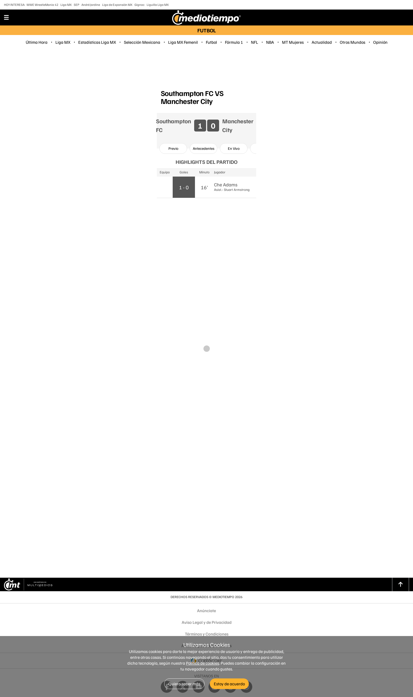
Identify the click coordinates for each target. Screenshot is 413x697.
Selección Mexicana (142, 42)
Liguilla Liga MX (158, 5)
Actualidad (322, 42)
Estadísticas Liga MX (97, 42)
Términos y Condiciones (206, 634)
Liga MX (66, 5)
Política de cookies (202, 663)
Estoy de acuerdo (229, 683)
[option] (173, 148)
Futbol (211, 42)
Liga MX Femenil (183, 42)
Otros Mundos (352, 42)
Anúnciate (206, 610)
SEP (76, 5)
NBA (270, 42)
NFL (254, 42)
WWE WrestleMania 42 (42, 5)
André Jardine (90, 5)
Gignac (139, 5)
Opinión (380, 42)
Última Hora (36, 42)
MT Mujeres (293, 42)
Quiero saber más (184, 683)
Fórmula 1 (234, 42)
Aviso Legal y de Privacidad (207, 622)
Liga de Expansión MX (117, 5)
